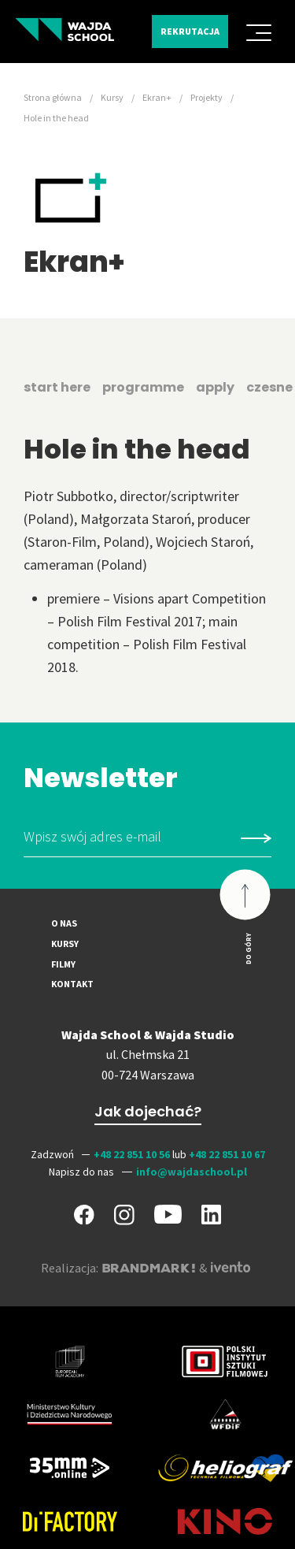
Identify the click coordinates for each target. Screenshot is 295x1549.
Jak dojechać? (147, 1111)
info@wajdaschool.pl (191, 1172)
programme (143, 387)
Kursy (112, 97)
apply (215, 387)
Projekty (206, 97)
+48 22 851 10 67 (227, 1154)
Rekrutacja (189, 31)
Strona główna (53, 97)
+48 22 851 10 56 (132, 1154)
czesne (269, 387)
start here (57, 387)
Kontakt (72, 984)
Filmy (63, 964)
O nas (64, 923)
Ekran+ (156, 97)
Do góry (248, 948)
